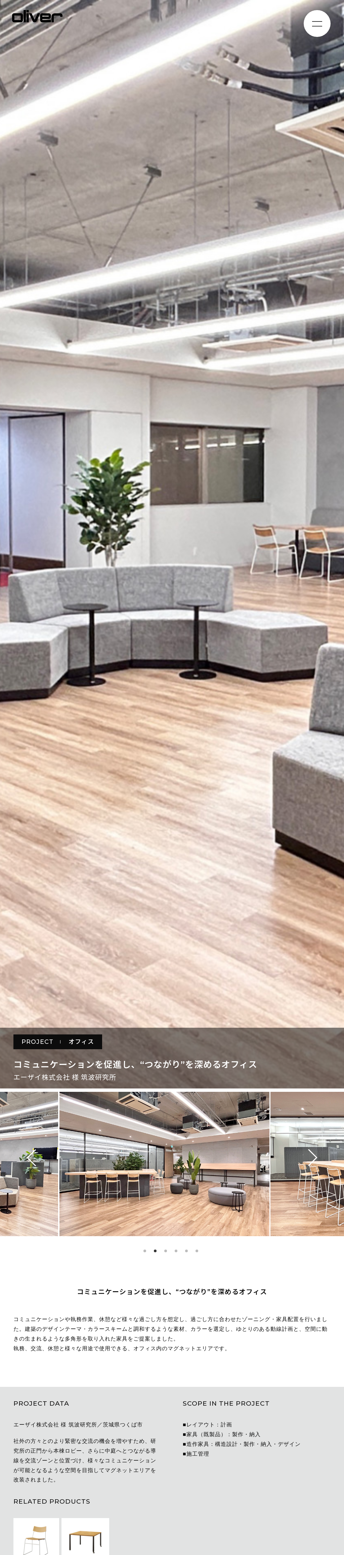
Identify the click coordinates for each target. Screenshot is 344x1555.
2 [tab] (155, 1251)
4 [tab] (176, 1251)
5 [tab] (186, 1251)
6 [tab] (197, 1251)
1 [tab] (144, 1251)
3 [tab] (165, 1251)
